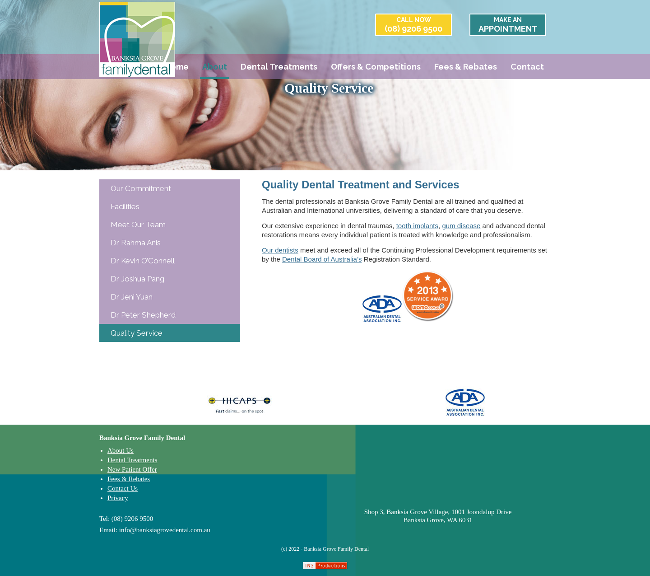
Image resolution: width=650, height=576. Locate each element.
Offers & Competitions (376, 66)
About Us (120, 450)
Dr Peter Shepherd (143, 314)
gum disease (461, 225)
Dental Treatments (279, 66)
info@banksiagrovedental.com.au (164, 530)
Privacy (117, 497)
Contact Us (122, 488)
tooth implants (417, 225)
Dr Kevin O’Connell (143, 260)
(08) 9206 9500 (413, 24)
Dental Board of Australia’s (322, 259)
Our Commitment (141, 188)
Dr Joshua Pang (137, 278)
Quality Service (136, 332)
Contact (527, 66)
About (214, 66)
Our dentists (280, 250)
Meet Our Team (138, 224)
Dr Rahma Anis (136, 242)
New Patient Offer (132, 469)
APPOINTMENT (508, 24)
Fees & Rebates (465, 66)
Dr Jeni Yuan (132, 296)
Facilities (125, 206)
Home (177, 66)
